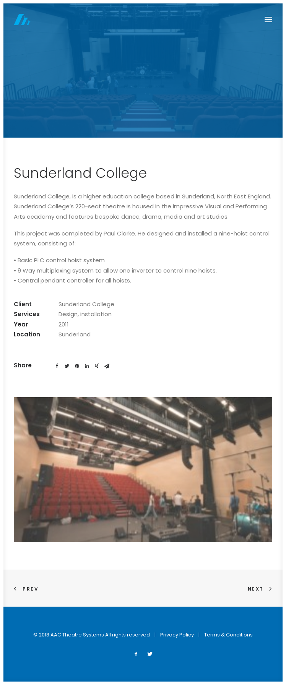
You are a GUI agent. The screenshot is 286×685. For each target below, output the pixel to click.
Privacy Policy (177, 634)
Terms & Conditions (228, 634)
